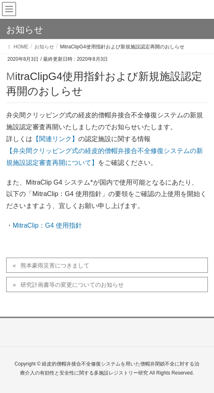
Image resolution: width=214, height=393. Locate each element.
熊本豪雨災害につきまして (54, 265)
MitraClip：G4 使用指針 (47, 225)
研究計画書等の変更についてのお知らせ (72, 284)
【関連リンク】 (55, 138)
